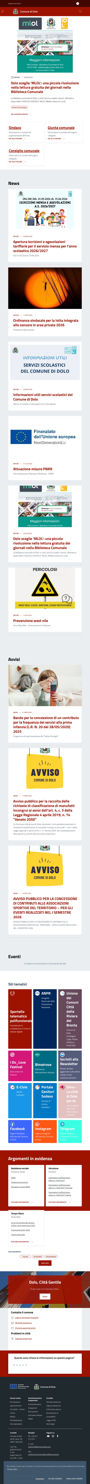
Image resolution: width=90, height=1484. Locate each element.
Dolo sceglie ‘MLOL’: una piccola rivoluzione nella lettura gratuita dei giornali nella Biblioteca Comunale (41, 543)
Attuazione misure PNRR (32, 469)
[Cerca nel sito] (80, 11)
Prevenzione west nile (30, 620)
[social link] (48, 1436)
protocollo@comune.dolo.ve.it (39, 1446)
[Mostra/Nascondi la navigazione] (2, 11)
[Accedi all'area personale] (78, 3)
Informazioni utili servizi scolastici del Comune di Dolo (43, 397)
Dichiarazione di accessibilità (52, 1415)
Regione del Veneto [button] (14, 3)
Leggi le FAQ (51, 1420)
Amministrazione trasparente (34, 1406)
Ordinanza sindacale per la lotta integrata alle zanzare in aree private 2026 (45, 323)
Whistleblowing (16, 1420)
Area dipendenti (16, 1424)
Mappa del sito (15, 1470)
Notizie (16, 236)
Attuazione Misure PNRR (35, 1417)
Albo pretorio (33, 1411)
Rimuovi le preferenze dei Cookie (22, 1476)
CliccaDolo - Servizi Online (17, 1411)
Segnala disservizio (53, 1405)
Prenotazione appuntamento (15, 1404)
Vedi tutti (45, 1263)
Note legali (50, 1424)
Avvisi (15, 712)
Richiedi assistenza (53, 1402)
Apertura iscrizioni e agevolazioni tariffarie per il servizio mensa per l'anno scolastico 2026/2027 (45, 246)
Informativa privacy (53, 1409)
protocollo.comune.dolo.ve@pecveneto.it (43, 1454)
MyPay (12, 1416)
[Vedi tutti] (20, 115)
